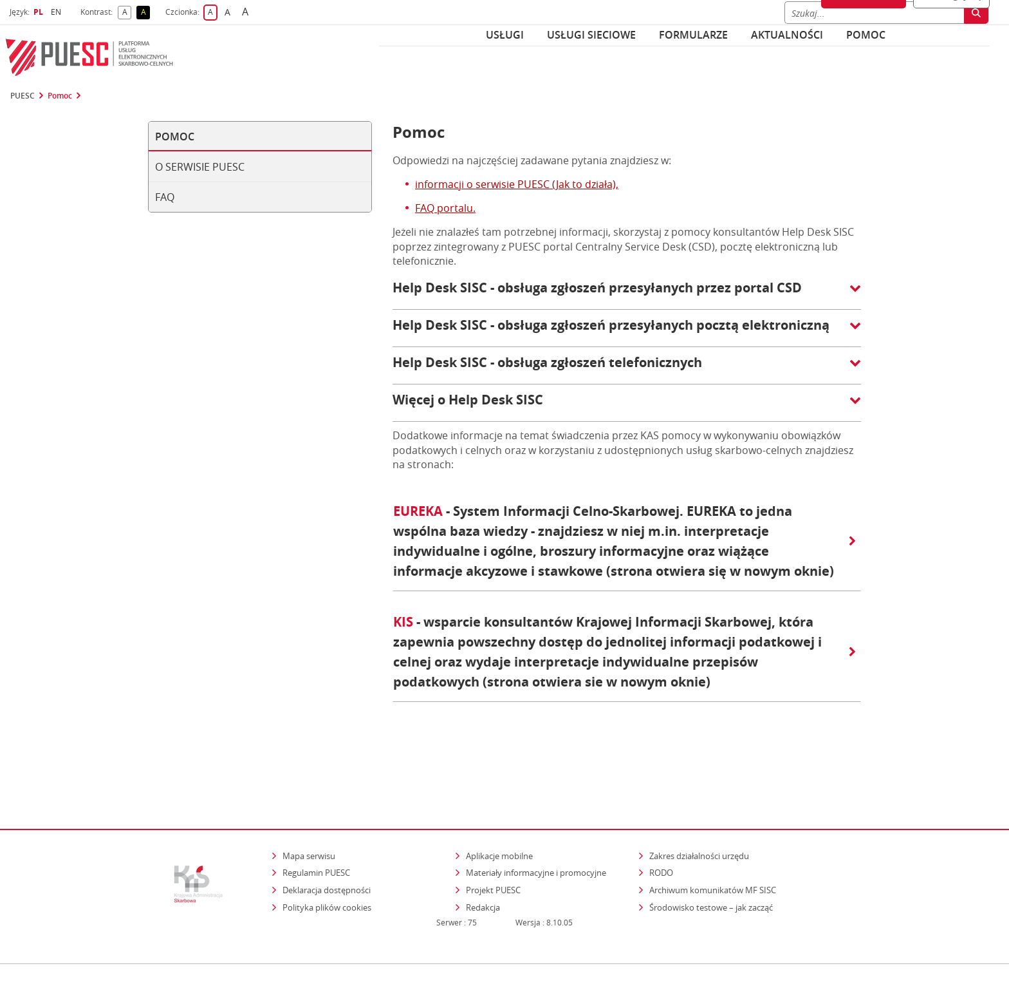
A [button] (127, 12)
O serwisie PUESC (200, 167)
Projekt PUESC (493, 834)
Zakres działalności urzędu (700, 799)
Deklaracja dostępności (326, 834)
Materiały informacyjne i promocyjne (536, 816)
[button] (627, 294)
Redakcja (483, 851)
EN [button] (57, 12)
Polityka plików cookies (326, 851)
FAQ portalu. (445, 208)
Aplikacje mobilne (499, 800)
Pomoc (60, 96)
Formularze (693, 35)
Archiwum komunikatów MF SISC (712, 834)
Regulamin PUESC (316, 816)
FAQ (164, 197)
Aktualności (787, 35)
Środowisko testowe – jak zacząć (712, 851)
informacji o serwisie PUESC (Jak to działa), (516, 184)
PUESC (22, 96)
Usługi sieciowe (591, 35)
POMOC (865, 35)
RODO (661, 816)
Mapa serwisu (308, 800)
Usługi (505, 35)
